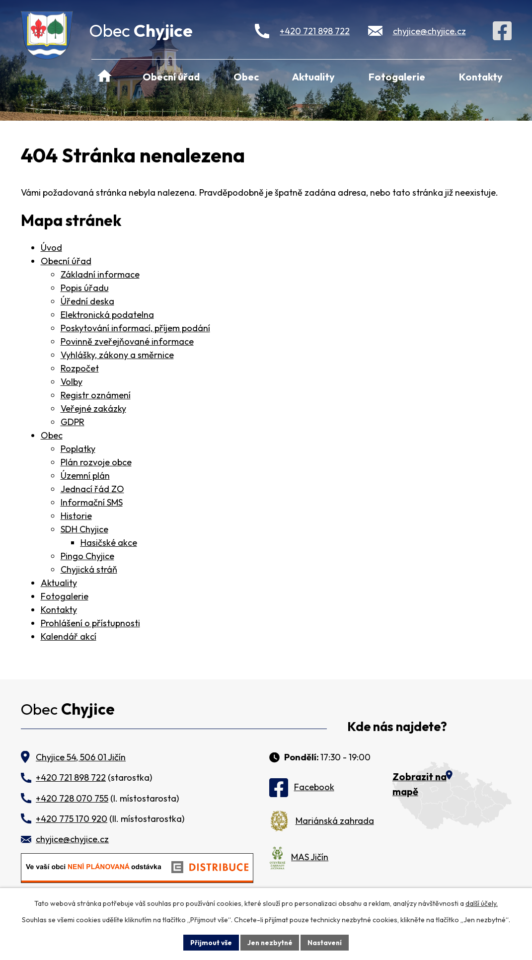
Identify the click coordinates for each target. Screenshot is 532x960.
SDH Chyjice (84, 529)
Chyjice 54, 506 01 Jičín (81, 757)
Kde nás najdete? (397, 727)
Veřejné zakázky (93, 408)
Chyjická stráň (89, 569)
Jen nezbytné (269, 942)
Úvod (104, 76)
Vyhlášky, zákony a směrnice (117, 355)
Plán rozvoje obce (96, 462)
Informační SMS (92, 502)
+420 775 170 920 (71, 818)
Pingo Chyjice (87, 556)
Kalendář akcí (68, 636)
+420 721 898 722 (315, 31)
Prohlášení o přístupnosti (90, 623)
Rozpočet (80, 368)
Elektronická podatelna (107, 314)
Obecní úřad (171, 77)
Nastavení (326, 942)
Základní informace (100, 274)
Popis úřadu (85, 288)
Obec (246, 77)
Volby (71, 381)
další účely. (481, 903)
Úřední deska (87, 301)
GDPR (72, 422)
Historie (76, 515)
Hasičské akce (108, 542)
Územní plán (85, 475)
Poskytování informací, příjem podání (135, 328)
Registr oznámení (96, 395)
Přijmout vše (210, 942)
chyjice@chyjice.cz (429, 31)
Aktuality (313, 77)
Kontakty (481, 77)
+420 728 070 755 (72, 798)
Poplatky (78, 448)
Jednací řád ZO (92, 489)
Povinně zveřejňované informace (127, 341)
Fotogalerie (397, 77)
